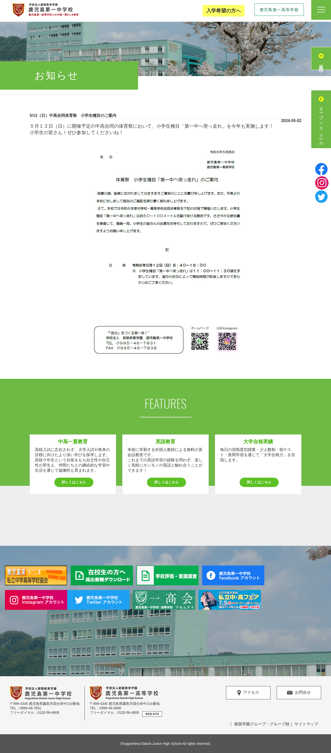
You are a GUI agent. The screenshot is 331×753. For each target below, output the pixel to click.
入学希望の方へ (223, 10)
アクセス (248, 692)
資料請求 (321, 63)
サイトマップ (306, 724)
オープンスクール (321, 124)
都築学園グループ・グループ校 (262, 724)
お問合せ (299, 692)
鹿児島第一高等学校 (279, 10)
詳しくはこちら (74, 482)
